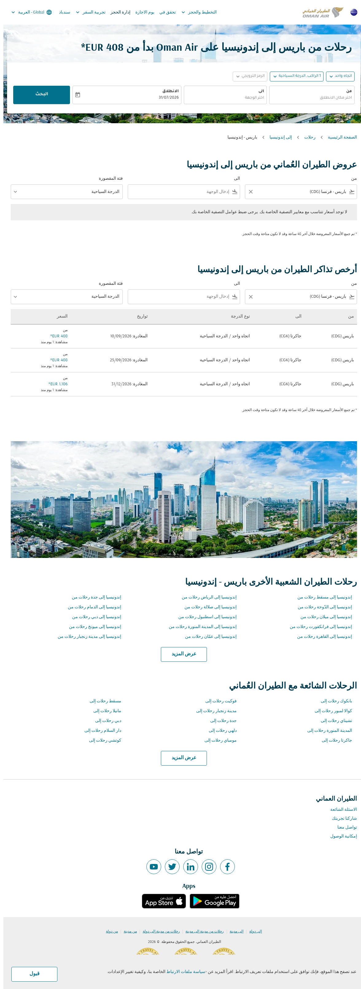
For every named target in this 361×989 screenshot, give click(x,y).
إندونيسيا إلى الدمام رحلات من (91, 607)
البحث (38, 94)
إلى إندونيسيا (277, 137)
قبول (31, 973)
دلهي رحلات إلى (219, 730)
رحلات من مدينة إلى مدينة (201, 931)
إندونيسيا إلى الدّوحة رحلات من (321, 607)
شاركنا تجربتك (341, 818)
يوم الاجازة (141, 12)
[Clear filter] (247, 192)
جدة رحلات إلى (220, 721)
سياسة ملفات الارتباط (182, 972)
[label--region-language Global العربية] (28, 12)
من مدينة (127, 931)
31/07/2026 (165, 98)
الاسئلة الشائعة (340, 809)
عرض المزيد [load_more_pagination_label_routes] (180, 654)
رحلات (306, 137)
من (345, 91)
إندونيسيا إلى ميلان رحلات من (323, 617)
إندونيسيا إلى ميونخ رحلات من (92, 627)
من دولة (109, 931)
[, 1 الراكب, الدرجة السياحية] (296, 76)
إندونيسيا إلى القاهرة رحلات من (321, 636)
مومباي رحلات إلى (217, 740)
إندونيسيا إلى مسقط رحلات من (321, 597)
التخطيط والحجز (194, 12)
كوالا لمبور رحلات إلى (330, 711)
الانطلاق (167, 91)
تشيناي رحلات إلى (333, 721)
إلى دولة (252, 931)
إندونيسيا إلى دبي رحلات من (93, 617)
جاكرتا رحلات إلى (333, 740)
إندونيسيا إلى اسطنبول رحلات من (204, 617)
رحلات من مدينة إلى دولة (158, 931)
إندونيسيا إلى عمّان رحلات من (207, 636)
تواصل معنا (344, 827)
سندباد (61, 12)
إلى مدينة (233, 931)
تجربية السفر (85, 12)
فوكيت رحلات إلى (217, 701)
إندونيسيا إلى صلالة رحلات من (207, 607)
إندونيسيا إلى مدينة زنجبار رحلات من (86, 636)
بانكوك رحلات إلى (333, 701)
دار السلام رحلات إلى (99, 730)
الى (258, 91)
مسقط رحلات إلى (102, 701)
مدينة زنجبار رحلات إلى (213, 711)
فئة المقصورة (107, 178)
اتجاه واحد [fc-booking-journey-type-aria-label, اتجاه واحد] (340, 76)
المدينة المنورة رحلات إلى (326, 730)
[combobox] (308, 98)
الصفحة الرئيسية (339, 137)
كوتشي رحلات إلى (102, 740)
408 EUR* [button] (99, 48)
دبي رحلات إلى (105, 721)
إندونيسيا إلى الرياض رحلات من (205, 597)
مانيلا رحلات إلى (104, 711)
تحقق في (164, 12)
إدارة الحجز (117, 12)
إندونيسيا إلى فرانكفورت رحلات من (317, 627)
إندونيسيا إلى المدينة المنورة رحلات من (199, 627)
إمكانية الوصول (340, 836)
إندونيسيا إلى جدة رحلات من (93, 597)
